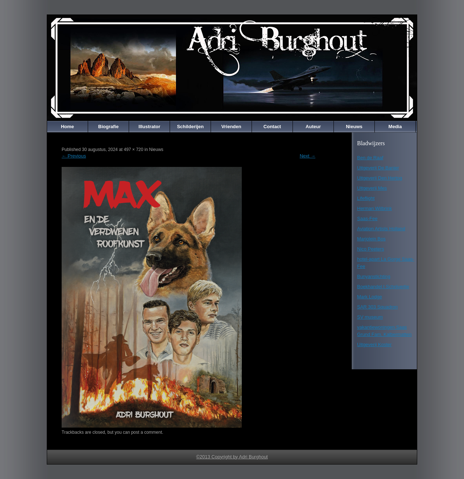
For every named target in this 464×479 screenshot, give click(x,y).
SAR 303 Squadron (377, 307)
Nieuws (354, 126)
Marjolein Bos (371, 238)
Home (67, 126)
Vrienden (231, 126)
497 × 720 (133, 149)
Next (307, 156)
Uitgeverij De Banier (378, 168)
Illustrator (149, 126)
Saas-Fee (367, 218)
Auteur (313, 126)
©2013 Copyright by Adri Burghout (232, 456)
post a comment (146, 432)
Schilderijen (190, 126)
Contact (272, 126)
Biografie (108, 126)
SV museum (370, 317)
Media (395, 126)
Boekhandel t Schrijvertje (383, 286)
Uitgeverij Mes (372, 188)
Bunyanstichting (373, 276)
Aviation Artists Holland (381, 228)
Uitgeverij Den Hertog (379, 178)
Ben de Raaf (370, 157)
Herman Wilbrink (374, 208)
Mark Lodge (369, 296)
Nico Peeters (370, 249)
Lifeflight (365, 198)
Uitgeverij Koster (374, 344)
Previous (74, 156)
